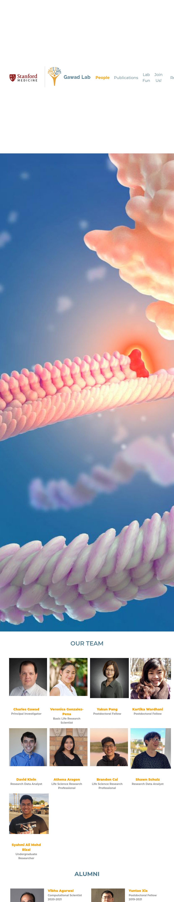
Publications (126, 77)
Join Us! (158, 77)
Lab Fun (146, 77)
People (103, 77)
